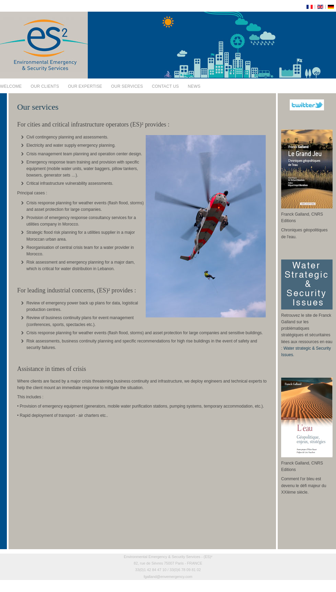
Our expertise (85, 86)
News (194, 86)
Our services (127, 86)
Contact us (165, 86)
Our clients (45, 86)
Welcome (11, 86)
